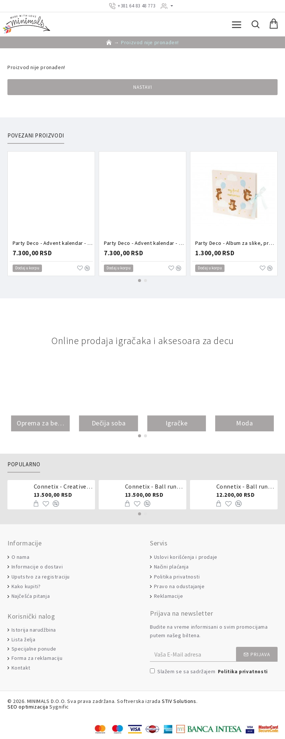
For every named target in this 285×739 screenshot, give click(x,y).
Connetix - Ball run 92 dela (245, 486)
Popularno (23, 464)
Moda (244, 423)
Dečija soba (109, 423)
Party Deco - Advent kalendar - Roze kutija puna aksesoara (53, 243)
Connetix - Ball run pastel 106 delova (154, 486)
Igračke (177, 423)
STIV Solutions (179, 701)
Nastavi (142, 87)
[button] (139, 280)
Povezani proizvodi (35, 135)
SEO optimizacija (27, 707)
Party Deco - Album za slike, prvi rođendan (235, 243)
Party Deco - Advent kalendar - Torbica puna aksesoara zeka (144, 243)
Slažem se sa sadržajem (209, 672)
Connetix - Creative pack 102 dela (63, 486)
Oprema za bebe (40, 423)
